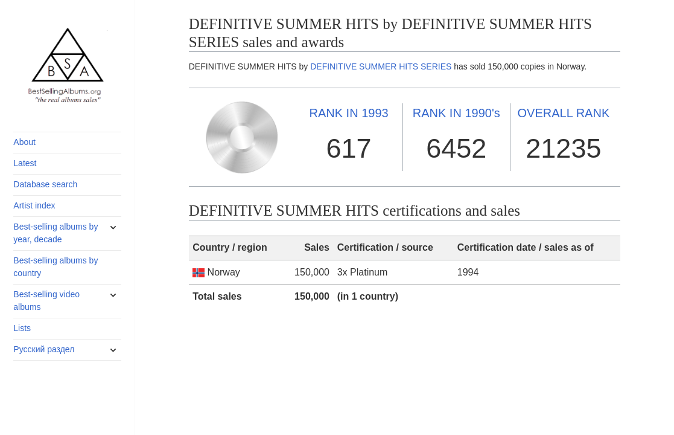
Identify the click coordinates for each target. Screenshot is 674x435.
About (24, 142)
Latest (24, 163)
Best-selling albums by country (55, 267)
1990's (456, 113)
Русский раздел (43, 349)
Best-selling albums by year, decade (55, 233)
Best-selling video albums (46, 300)
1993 (348, 113)
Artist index (34, 205)
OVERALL (564, 113)
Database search (45, 184)
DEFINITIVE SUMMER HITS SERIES (380, 66)
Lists (22, 328)
